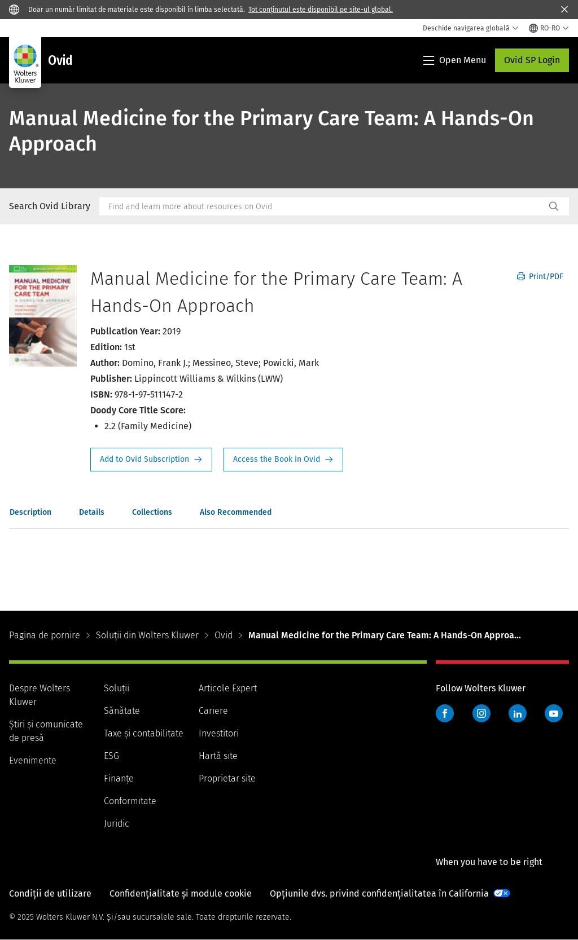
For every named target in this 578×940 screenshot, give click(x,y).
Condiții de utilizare (50, 893)
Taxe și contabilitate (143, 733)
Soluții (116, 688)
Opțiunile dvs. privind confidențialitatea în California (379, 893)
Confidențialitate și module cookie (181, 893)
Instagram (481, 713)
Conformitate (130, 801)
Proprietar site (227, 778)
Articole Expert (228, 688)
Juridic (116, 823)
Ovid (223, 635)
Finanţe (119, 778)
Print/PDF (540, 276)
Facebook (445, 713)
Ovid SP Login (532, 60)
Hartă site (218, 756)
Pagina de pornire (44, 635)
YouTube (554, 713)
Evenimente (32, 760)
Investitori (219, 733)
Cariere (213, 710)
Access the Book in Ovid (283, 459)
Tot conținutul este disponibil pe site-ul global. (320, 10)
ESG (111, 756)
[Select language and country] (549, 28)
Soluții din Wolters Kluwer (147, 635)
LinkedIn (518, 713)
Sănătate (122, 710)
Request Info (151, 459)
